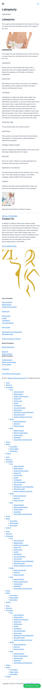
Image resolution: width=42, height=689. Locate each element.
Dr (3, 3)
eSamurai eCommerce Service (17, 378)
